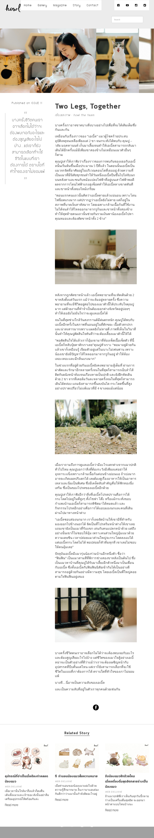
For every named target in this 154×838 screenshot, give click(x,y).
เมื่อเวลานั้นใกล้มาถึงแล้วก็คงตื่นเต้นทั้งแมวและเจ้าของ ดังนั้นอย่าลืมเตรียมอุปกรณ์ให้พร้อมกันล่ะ (27, 795)
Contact (92, 5)
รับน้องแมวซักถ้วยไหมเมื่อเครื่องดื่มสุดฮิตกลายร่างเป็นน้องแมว (126, 781)
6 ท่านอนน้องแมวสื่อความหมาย (76, 776)
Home (28, 5)
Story (77, 5)
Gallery (42, 5)
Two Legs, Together (88, 106)
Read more (11, 805)
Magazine (60, 5)
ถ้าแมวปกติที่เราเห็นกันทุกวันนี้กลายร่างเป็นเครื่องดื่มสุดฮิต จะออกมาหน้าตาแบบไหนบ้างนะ (127, 800)
